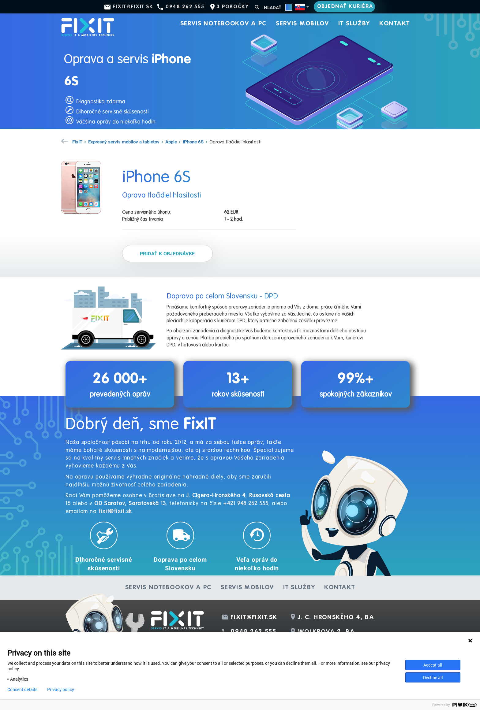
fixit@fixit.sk (133, 7)
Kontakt (394, 24)
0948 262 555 (185, 7)
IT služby (354, 24)
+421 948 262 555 (245, 503)
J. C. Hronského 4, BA (336, 618)
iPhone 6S (193, 142)
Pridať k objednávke (167, 253)
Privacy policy (60, 689)
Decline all (433, 677)
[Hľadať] (267, 7)
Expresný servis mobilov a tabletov (123, 142)
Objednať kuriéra (345, 6)
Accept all (432, 665)
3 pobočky (232, 7)
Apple (171, 142)
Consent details (22, 689)
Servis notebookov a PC (223, 24)
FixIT (77, 142)
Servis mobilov (302, 24)
